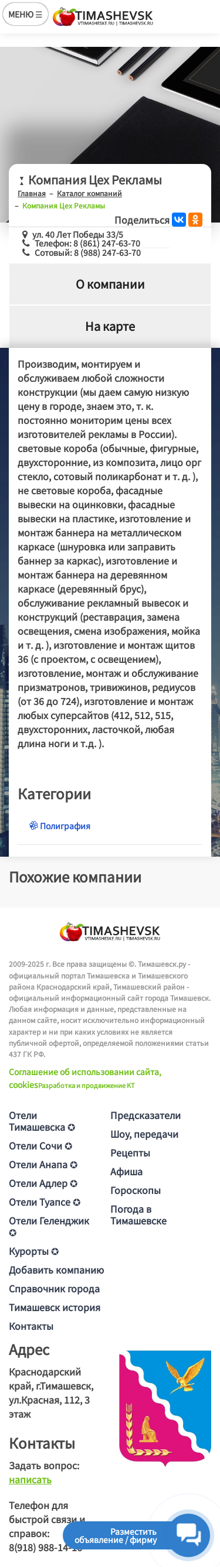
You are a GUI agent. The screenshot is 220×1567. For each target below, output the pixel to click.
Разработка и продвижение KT (86, 1085)
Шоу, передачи (144, 1134)
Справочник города (54, 1288)
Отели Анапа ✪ (43, 1164)
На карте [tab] (110, 325)
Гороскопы (135, 1190)
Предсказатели (145, 1115)
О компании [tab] (110, 283)
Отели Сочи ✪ (40, 1145)
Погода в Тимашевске (138, 1214)
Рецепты (130, 1152)
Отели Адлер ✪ (43, 1183)
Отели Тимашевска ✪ (42, 1121)
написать (30, 1479)
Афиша (126, 1171)
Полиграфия (59, 826)
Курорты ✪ (34, 1251)
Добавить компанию (56, 1269)
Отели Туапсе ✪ (44, 1201)
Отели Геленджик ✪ (49, 1226)
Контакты (31, 1326)
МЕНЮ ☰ (25, 14)
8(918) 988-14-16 (45, 1547)
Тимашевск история (54, 1307)
